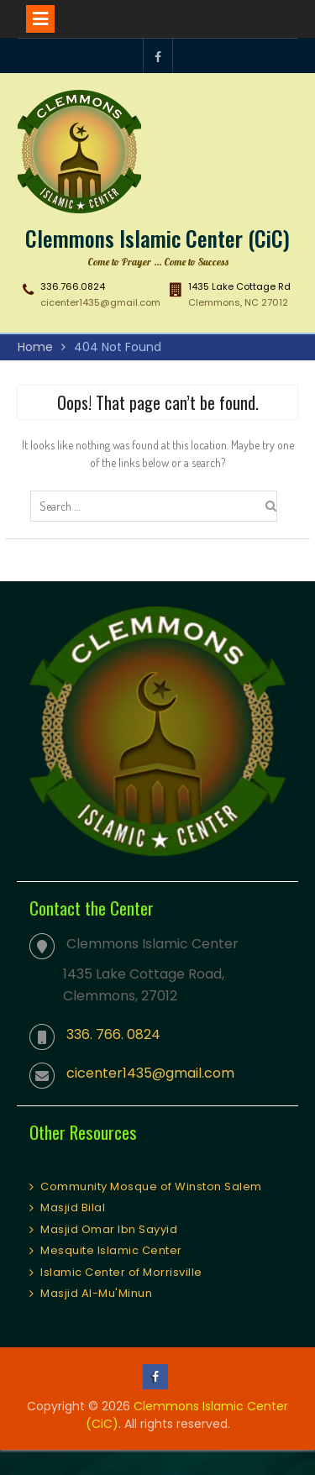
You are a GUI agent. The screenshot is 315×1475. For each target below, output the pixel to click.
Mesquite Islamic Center (111, 1250)
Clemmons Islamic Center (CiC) (157, 238)
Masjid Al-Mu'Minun (96, 1293)
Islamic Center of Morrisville (121, 1272)
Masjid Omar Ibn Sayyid (108, 1229)
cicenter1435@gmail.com (100, 302)
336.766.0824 (72, 286)
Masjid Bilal (72, 1207)
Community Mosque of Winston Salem (151, 1186)
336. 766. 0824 (113, 1034)
